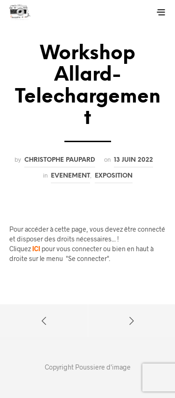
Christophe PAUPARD (59, 160)
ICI (36, 249)
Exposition (114, 175)
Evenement (70, 175)
